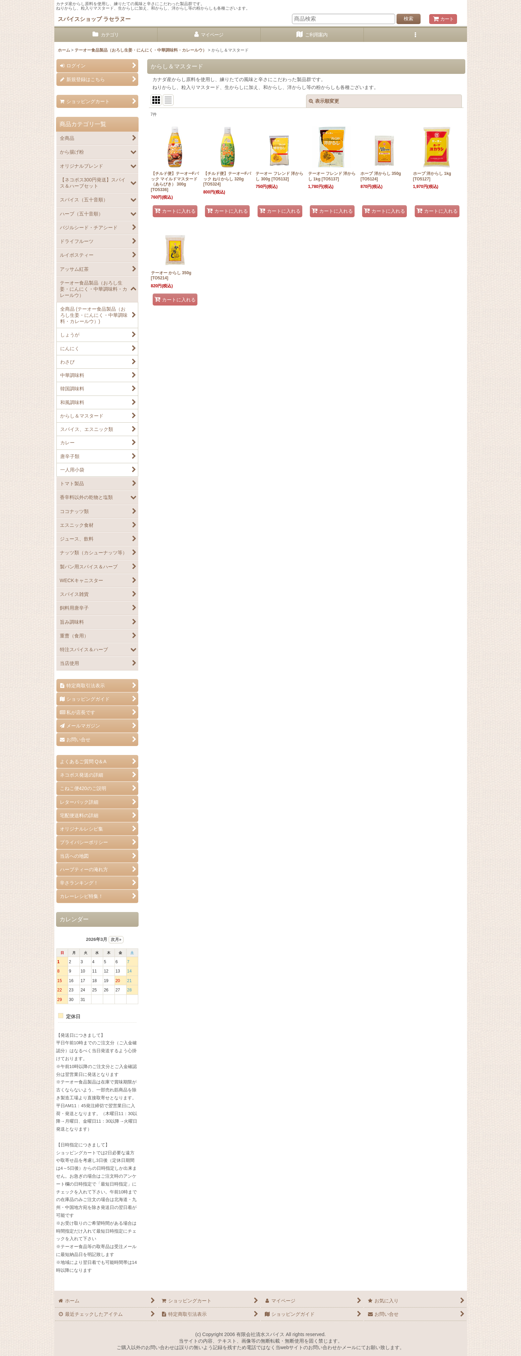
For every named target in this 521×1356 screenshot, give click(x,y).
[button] (415, 35)
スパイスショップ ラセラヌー (94, 19)
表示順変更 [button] (324, 101)
